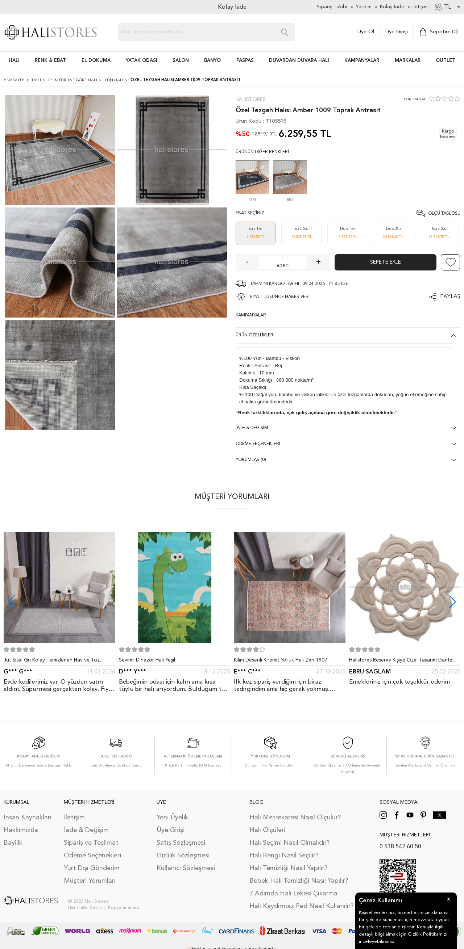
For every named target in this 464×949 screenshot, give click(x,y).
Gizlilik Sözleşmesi (183, 855)
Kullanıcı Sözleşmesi (186, 868)
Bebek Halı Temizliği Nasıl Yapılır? (298, 881)
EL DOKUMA (96, 60)
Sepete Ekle (385, 262)
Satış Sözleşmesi (181, 843)
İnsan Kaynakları (27, 817)
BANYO (212, 60)
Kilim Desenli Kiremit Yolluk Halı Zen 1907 (280, 660)
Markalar (407, 60)
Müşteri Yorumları (90, 881)
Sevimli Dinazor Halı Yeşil (147, 660)
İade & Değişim (86, 830)
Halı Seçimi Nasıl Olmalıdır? (289, 843)
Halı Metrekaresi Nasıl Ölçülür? (295, 817)
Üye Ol (365, 32)
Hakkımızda (21, 830)
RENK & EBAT (50, 60)
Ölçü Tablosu (444, 213)
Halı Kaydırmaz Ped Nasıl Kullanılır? (301, 906)
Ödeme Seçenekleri (92, 855)
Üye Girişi (396, 32)
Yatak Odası (141, 60)
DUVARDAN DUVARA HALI (299, 60)
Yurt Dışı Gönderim (92, 868)
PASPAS (245, 60)
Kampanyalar (361, 60)
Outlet (445, 60)
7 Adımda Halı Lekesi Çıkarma (293, 893)
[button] (452, 601)
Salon (181, 60)
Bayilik (13, 843)
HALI (14, 60)
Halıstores (251, 99)
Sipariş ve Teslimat (91, 843)
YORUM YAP (414, 99)
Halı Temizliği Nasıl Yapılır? (288, 868)
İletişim (74, 817)
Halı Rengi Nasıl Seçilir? (283, 855)
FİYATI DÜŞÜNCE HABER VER (279, 297)
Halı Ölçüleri (267, 830)
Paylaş (450, 296)
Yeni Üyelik (172, 817)
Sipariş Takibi (332, 6)
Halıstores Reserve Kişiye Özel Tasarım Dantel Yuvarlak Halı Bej (401, 661)
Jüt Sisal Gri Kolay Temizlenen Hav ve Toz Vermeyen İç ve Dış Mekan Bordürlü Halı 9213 (56, 661)
